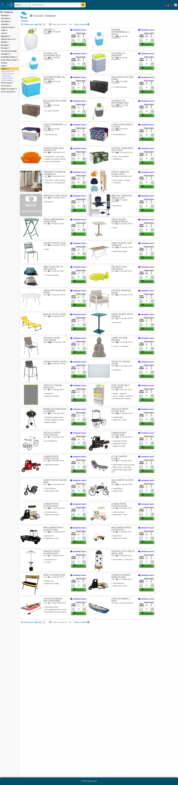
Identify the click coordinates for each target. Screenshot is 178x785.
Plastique (5, 15)
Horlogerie (6, 54)
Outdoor (5, 69)
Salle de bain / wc (8, 39)
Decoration (6, 21)
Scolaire (4, 63)
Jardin (4, 66)
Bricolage (5, 45)
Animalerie (6, 18)
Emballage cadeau (9, 57)
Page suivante (81, 24)
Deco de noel (7, 83)
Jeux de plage (6, 76)
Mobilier (5, 42)
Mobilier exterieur (7, 80)
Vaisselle (5, 24)
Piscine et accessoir (8, 73)
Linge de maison (8, 27)
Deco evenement (8, 92)
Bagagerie (6, 36)
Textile (4, 30)
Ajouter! (78, 44)
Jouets (4, 33)
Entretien (5, 48)
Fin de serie (6, 86)
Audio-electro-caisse (9, 60)
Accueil (36, 15)
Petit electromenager (9, 51)
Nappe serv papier (9, 89)
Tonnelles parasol (7, 78)
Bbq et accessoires (8, 71)
